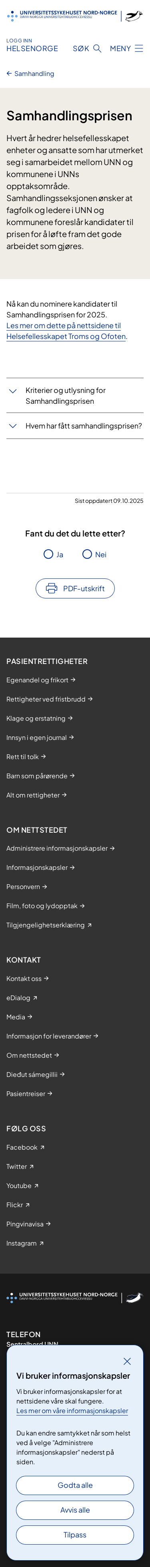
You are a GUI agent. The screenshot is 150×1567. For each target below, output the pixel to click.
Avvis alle (75, 1509)
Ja (59, 554)
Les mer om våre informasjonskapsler (72, 1410)
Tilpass (75, 1534)
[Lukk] (127, 1361)
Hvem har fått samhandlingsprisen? (84, 425)
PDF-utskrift (84, 588)
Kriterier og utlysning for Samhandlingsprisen (66, 395)
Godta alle (75, 1484)
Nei (100, 554)
